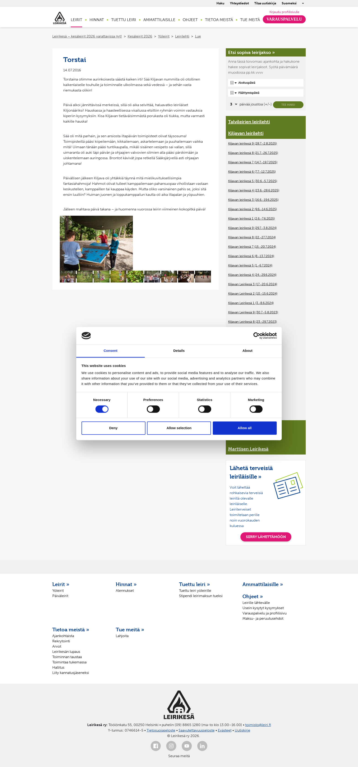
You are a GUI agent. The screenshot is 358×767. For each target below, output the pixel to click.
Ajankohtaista (63, 636)
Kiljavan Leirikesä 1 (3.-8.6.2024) (251, 303)
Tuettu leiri (123, 19)
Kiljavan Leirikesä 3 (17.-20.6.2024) (252, 284)
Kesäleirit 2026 (140, 36)
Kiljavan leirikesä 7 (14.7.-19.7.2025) (252, 162)
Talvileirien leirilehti (249, 121)
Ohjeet (190, 19)
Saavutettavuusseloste (197, 730)
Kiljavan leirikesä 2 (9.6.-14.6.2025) (252, 209)
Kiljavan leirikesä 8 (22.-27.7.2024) (252, 237)
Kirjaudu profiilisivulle (284, 12)
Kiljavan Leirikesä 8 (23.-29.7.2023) (252, 322)
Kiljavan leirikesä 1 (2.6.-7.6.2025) (251, 219)
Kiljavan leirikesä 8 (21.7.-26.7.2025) (253, 153)
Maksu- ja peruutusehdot (262, 618)
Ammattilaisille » (262, 584)
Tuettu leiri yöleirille (195, 590)
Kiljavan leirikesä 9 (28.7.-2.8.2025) (252, 143)
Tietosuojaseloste (161, 730)
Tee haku (288, 104)
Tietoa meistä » (70, 629)
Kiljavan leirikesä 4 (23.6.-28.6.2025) (253, 190)
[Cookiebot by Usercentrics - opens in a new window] (257, 335)
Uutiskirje (242, 730)
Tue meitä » (130, 629)
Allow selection (178, 428)
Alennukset (125, 590)
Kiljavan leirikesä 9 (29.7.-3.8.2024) (252, 228)
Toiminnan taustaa (67, 657)
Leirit (76, 19)
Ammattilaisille (159, 19)
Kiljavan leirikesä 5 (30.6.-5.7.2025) (252, 181)
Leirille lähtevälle (256, 602)
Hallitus (58, 667)
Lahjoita (122, 636)
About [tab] (247, 351)
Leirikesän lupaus (66, 651)
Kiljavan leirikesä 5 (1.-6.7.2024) (250, 265)
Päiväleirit (60, 596)
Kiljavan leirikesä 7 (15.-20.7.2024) (252, 247)
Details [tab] (179, 351)
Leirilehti (182, 36)
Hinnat (97, 19)
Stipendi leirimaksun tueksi (201, 596)
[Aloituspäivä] (265, 83)
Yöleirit (163, 36)
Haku (220, 3)
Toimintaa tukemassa (69, 662)
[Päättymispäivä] (265, 93)
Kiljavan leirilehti (245, 133)
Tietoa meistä (219, 19)
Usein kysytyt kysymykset (263, 608)
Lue (198, 36)
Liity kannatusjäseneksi (70, 672)
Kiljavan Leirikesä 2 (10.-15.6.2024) (252, 294)
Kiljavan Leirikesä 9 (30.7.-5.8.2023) (253, 312)
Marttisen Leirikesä (248, 449)
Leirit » (60, 584)
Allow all (245, 428)
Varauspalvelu (284, 19)
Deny (113, 428)
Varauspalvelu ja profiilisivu (264, 613)
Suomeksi (289, 3)
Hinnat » (126, 584)
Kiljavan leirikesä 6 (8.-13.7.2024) (251, 256)
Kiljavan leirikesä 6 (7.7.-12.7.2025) (252, 172)
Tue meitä (250, 19)
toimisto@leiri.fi (258, 725)
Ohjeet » (252, 596)
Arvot (56, 646)
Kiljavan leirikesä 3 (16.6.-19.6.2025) (253, 200)
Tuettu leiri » (194, 584)
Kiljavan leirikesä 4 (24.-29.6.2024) (252, 275)
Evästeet (225, 730)
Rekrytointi (61, 641)
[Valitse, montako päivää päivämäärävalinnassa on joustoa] (233, 104)
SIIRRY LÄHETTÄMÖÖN (266, 537)
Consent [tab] (111, 351)
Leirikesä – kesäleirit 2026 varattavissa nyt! (87, 36)
